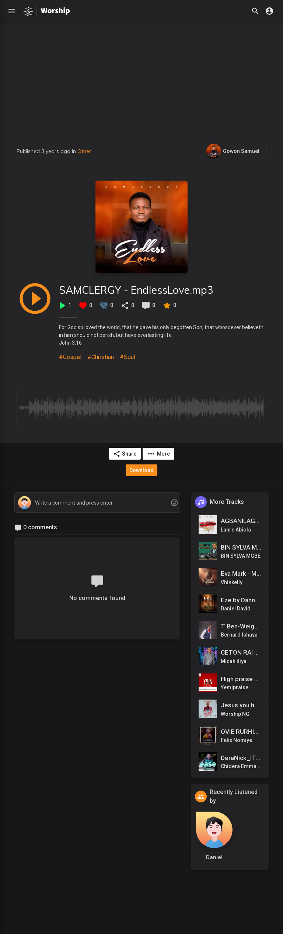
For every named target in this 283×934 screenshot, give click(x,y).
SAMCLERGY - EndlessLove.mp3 (136, 289)
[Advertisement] (141, 88)
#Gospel (70, 356)
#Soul (127, 356)
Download (141, 470)
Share (124, 453)
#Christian (100, 356)
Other (84, 151)
